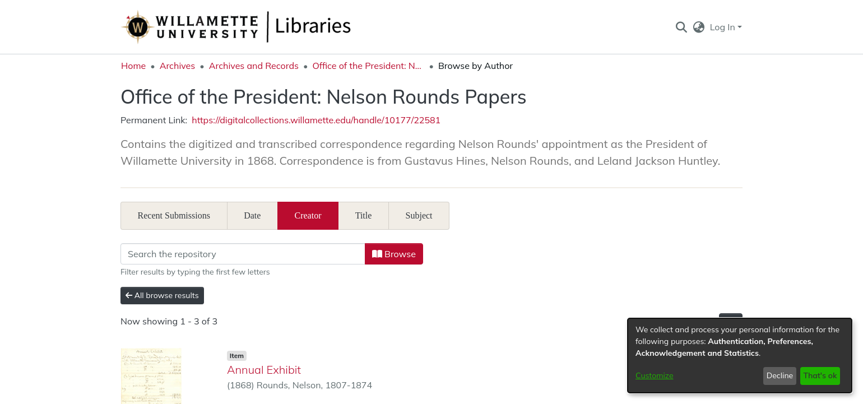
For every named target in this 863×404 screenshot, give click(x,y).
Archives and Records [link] (254, 65)
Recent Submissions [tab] (174, 215)
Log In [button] (723, 26)
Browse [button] (394, 253)
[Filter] (242, 253)
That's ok (820, 375)
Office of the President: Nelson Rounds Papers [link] (368, 65)
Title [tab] (363, 215)
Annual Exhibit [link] (264, 370)
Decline (780, 375)
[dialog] (740, 355)
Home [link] (133, 65)
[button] (681, 27)
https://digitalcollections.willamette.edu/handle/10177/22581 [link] (316, 120)
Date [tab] (252, 215)
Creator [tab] (308, 215)
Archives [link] (178, 65)
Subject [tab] (419, 215)
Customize (654, 375)
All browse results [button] (162, 295)
